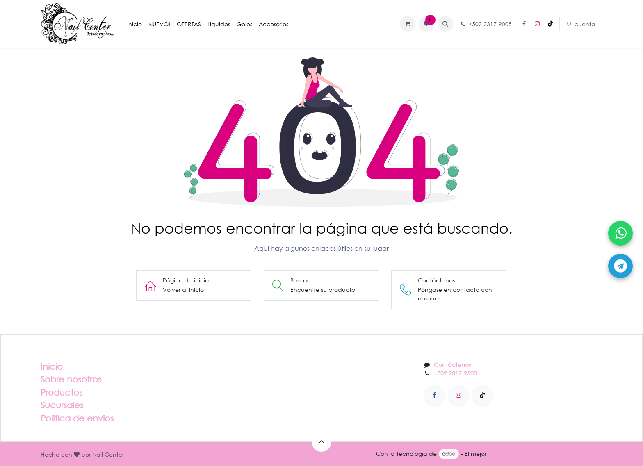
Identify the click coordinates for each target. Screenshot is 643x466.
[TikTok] (550, 24)
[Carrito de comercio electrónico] (407, 24)
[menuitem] (134, 24)
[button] (445, 24)
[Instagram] (537, 24)
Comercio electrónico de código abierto (545, 453)
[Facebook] (524, 24)
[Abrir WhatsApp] (620, 233)
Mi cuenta (580, 24)
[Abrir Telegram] (620, 266)
